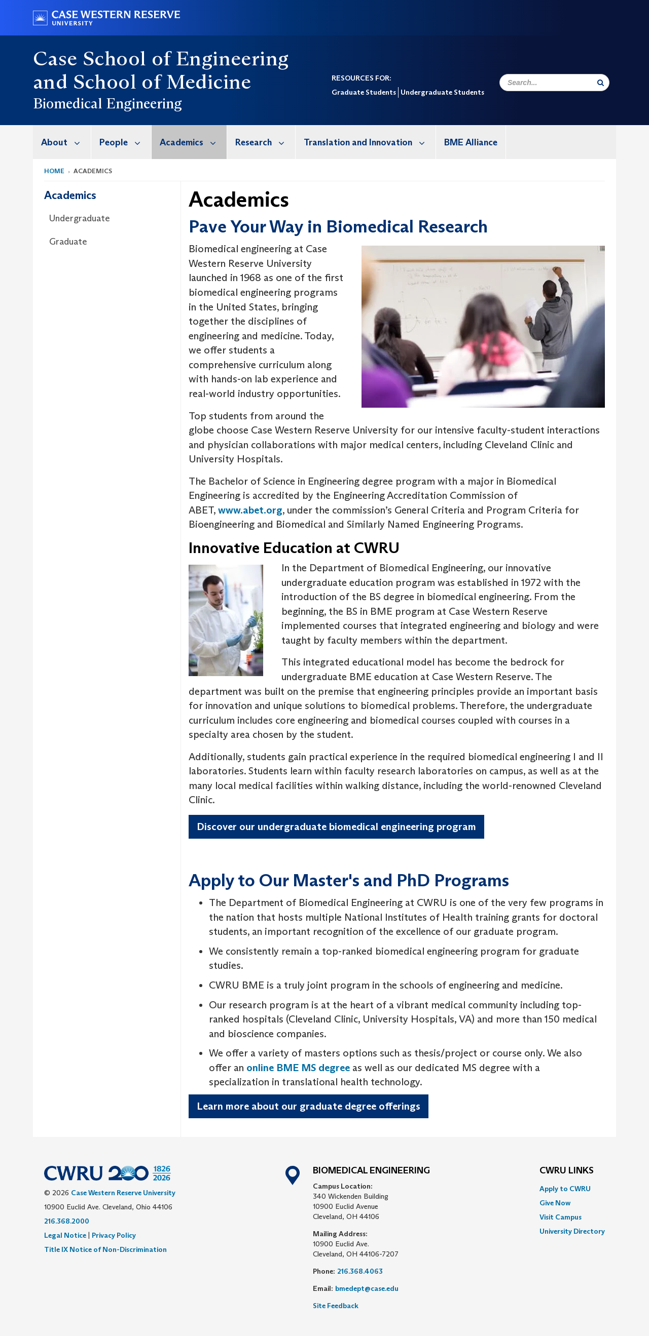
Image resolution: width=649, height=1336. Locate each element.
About (66, 142)
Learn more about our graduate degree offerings (308, 1106)
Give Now (554, 1202)
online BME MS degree (298, 1068)
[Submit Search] (600, 82)
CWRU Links (566, 1171)
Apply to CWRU (565, 1188)
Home (54, 171)
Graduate (68, 241)
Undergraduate (79, 218)
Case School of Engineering (161, 58)
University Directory (572, 1231)
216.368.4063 (360, 1271)
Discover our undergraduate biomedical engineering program (336, 826)
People (125, 142)
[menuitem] (62, 142)
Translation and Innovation (370, 142)
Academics (193, 142)
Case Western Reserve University (123, 1192)
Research (265, 142)
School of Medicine (162, 81)
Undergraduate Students (442, 92)
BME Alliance (470, 142)
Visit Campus (560, 1217)
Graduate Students (364, 92)
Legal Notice (65, 1235)
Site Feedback (335, 1305)
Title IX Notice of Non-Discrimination (105, 1249)
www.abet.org (250, 510)
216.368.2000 (66, 1221)
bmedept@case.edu (367, 1288)
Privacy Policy (114, 1235)
